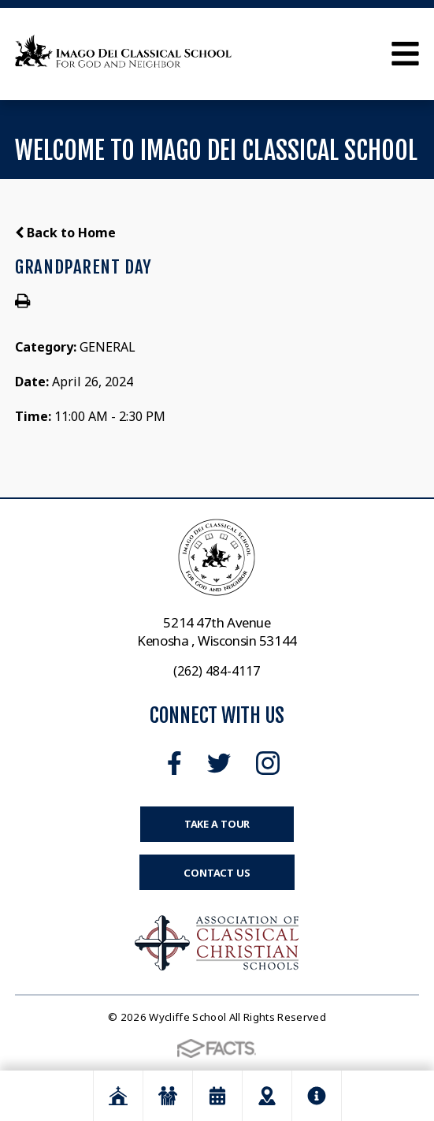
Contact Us (217, 873)
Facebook (174, 763)
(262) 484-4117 (216, 671)
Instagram (268, 763)
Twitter (219, 763)
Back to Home (65, 232)
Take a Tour (217, 824)
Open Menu (405, 53)
